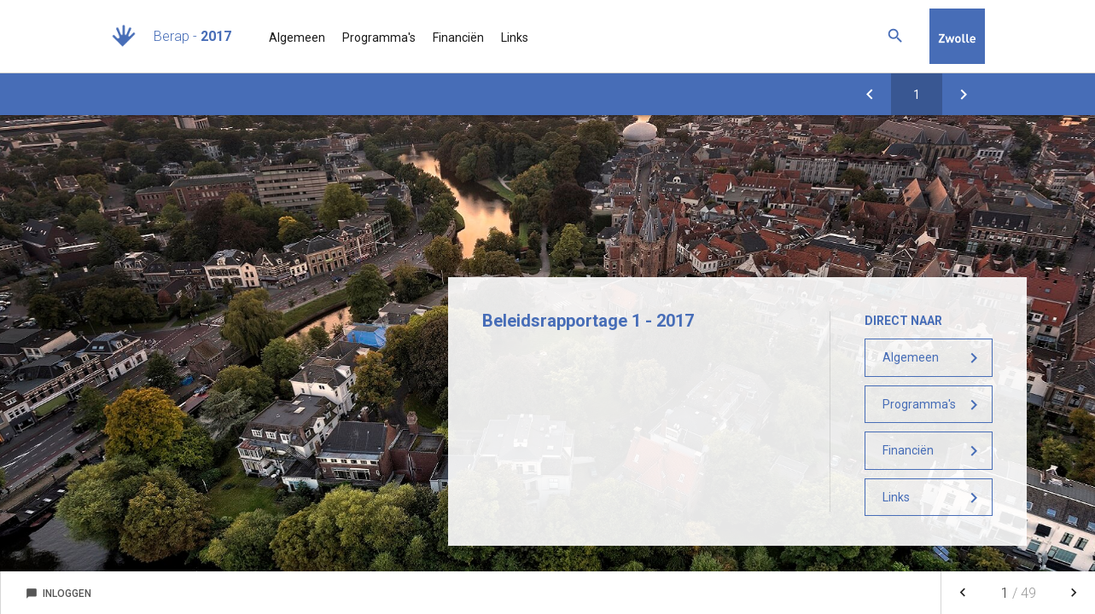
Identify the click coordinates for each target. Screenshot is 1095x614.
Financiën (458, 37)
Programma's (379, 37)
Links (514, 37)
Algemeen (297, 37)
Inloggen (58, 593)
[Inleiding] (963, 94)
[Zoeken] (895, 36)
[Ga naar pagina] (916, 94)
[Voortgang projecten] (869, 94)
